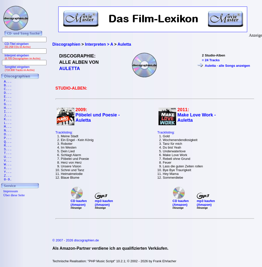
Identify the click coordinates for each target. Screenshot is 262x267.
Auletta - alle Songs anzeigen (227, 66)
